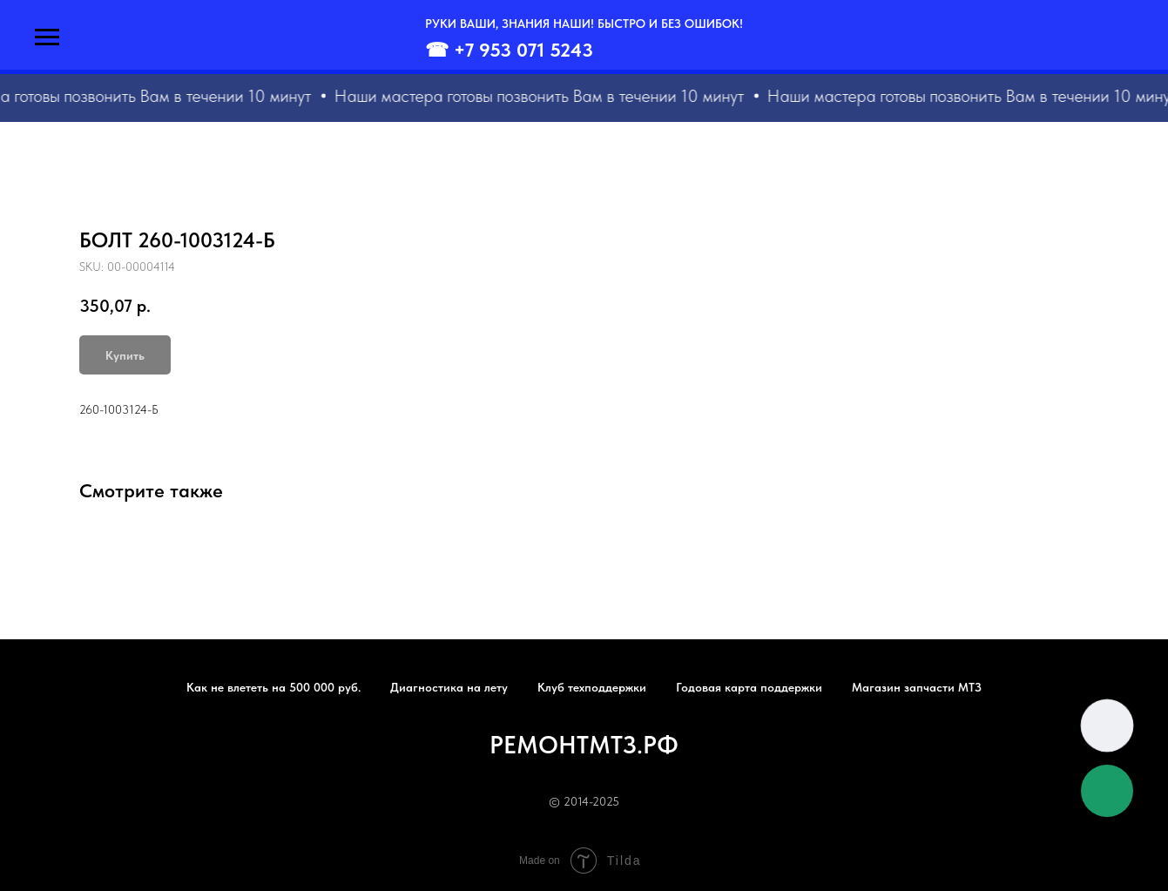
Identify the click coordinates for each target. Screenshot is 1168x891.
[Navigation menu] (47, 37)
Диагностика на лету (449, 687)
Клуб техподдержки (591, 687)
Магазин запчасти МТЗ (917, 687)
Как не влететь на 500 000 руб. (273, 687)
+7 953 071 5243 (523, 49)
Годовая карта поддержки (749, 687)
